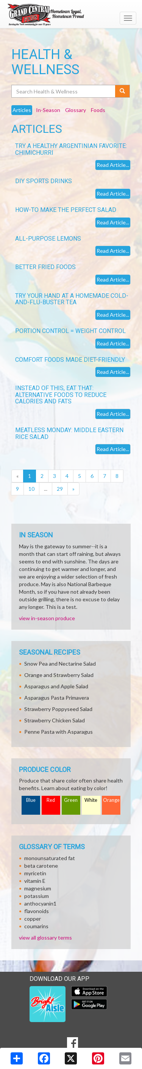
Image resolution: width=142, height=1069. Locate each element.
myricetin (35, 873)
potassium (36, 896)
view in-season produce (47, 618)
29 (60, 488)
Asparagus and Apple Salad (56, 686)
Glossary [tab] (75, 110)
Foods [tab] (98, 110)
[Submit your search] (122, 91)
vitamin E (34, 881)
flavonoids (36, 911)
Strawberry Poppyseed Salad (58, 709)
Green (71, 800)
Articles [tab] (21, 110)
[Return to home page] (71, 15)
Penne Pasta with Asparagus (58, 731)
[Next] (73, 488)
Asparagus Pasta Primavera (56, 697)
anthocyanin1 (40, 903)
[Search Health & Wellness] (63, 91)
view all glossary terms (45, 937)
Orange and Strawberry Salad (59, 675)
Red (51, 800)
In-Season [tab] (48, 110)
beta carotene (41, 865)
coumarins (36, 926)
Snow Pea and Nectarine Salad (60, 663)
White (90, 800)
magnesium (37, 888)
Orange (111, 800)
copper (32, 918)
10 (31, 488)
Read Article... (113, 165)
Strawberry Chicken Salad (54, 720)
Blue (31, 800)
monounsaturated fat (49, 858)
